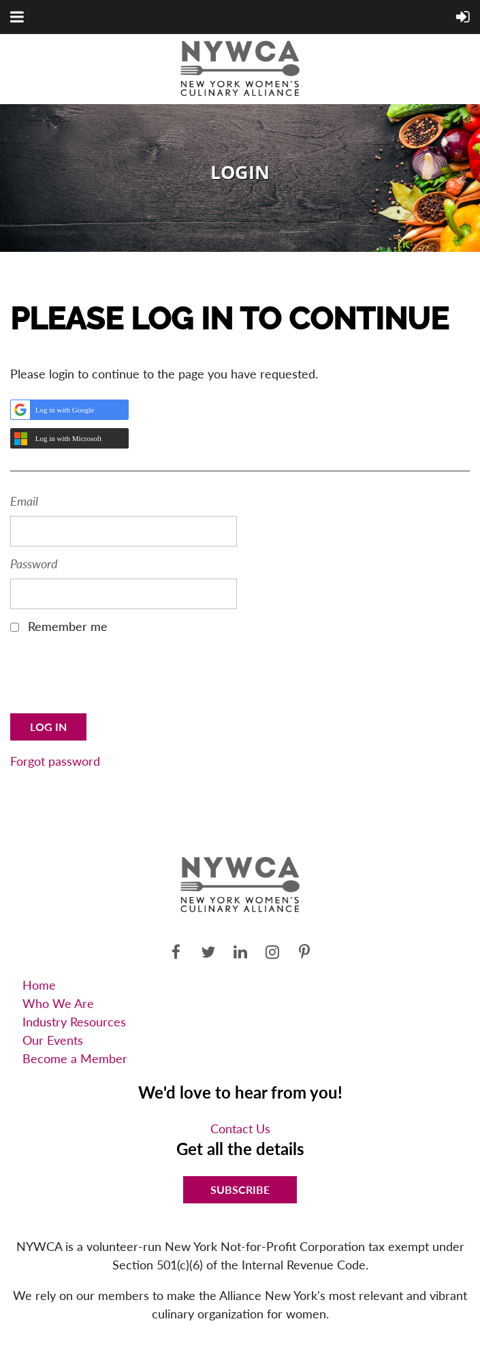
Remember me (68, 626)
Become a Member (74, 1058)
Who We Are (58, 1003)
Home (39, 984)
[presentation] (113, 678)
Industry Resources (74, 1021)
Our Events (52, 1040)
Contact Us (240, 1128)
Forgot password (55, 760)
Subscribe (240, 1189)
